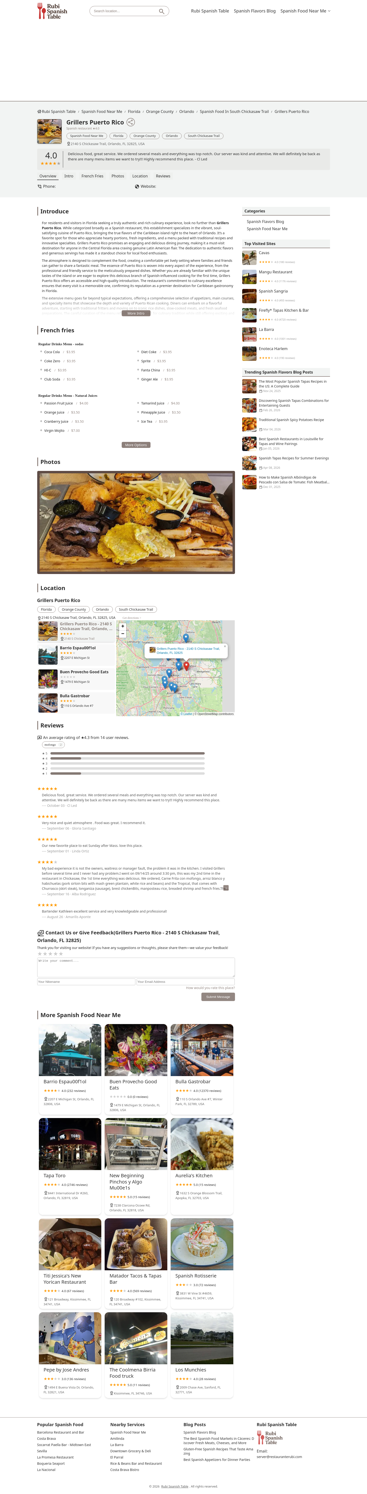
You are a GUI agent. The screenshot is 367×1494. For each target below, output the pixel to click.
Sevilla (42, 1451)
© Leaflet (186, 714)
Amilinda (117, 1438)
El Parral (116, 1457)
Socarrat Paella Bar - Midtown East (64, 1445)
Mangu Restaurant (286, 277)
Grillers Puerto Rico (292, 111)
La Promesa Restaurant (55, 1457)
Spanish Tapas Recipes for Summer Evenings (286, 463)
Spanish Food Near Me (303, 11)
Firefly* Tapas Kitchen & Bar (286, 315)
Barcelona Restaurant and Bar (60, 1432)
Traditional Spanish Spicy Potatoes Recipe (286, 424)
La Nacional (46, 1470)
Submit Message (218, 997)
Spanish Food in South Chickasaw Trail (234, 111)
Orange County (160, 111)
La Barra (286, 334)
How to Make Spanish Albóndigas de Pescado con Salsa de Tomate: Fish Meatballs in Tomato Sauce (286, 482)
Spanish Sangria (286, 296)
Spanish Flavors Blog (255, 11)
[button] (186, 666)
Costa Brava (46, 1438)
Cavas (286, 258)
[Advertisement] (184, 57)
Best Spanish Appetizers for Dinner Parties (217, 1460)
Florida (134, 111)
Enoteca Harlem (286, 353)
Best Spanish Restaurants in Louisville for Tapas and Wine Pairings (286, 444)
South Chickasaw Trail (204, 136)
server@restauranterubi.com (279, 1457)
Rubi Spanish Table (210, 11)
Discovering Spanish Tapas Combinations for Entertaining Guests (286, 405)
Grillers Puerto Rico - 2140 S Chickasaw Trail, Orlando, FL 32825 (188, 651)
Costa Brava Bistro (124, 1470)
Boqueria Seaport (51, 1463)
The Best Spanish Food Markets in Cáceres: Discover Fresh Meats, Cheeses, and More (219, 1440)
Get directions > (132, 618)
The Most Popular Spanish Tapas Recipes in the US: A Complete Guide (286, 386)
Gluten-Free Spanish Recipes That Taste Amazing (218, 1451)
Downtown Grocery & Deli (130, 1451)
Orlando (186, 111)
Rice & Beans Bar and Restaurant (136, 1463)
